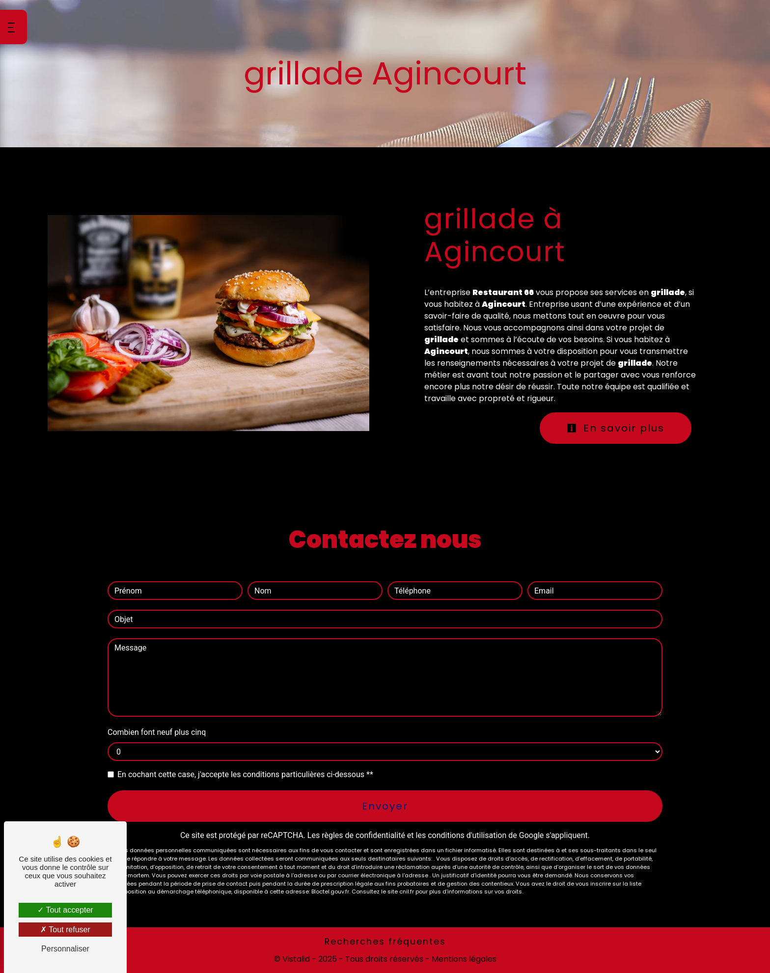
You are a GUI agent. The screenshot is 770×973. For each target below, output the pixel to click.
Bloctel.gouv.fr (330, 891)
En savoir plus (615, 428)
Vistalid (296, 959)
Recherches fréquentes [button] (385, 941)
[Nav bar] (13, 27)
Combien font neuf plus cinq (157, 732)
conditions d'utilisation (467, 835)
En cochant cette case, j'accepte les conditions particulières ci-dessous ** (245, 774)
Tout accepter (65, 910)
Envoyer (385, 806)
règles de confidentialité (363, 835)
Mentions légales (463, 959)
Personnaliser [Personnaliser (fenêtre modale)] (65, 949)
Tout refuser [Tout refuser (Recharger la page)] (65, 929)
